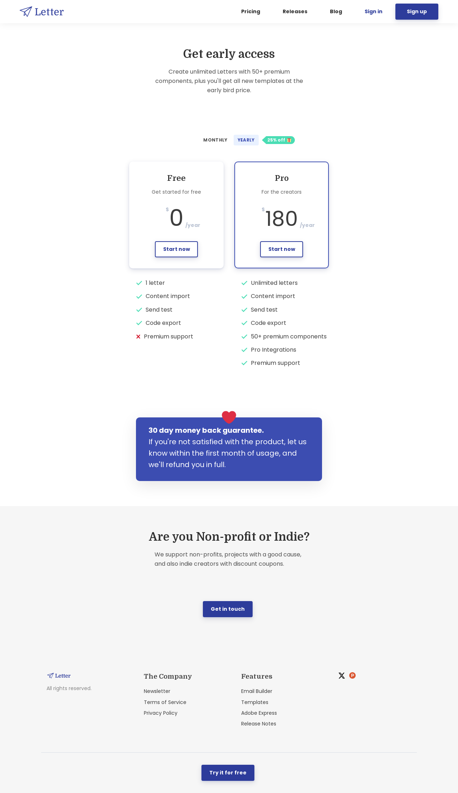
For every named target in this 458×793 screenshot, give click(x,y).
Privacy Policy (160, 713)
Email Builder (256, 691)
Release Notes (258, 723)
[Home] (43, 11)
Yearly (246, 140)
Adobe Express (259, 713)
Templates (254, 702)
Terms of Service (165, 702)
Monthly (215, 140)
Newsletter (157, 691)
